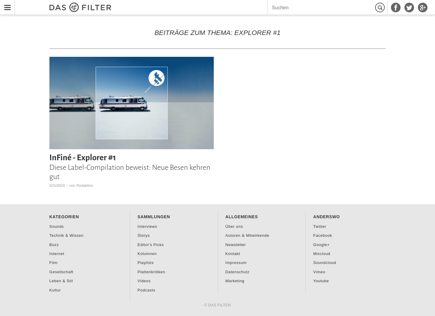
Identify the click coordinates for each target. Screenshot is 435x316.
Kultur (55, 290)
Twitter (319, 226)
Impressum (236, 262)
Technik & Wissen (66, 235)
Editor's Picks (150, 244)
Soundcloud (324, 262)
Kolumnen (147, 253)
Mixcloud (321, 253)
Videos (144, 281)
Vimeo (319, 272)
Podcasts (146, 290)
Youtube (321, 281)
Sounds (57, 186)
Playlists (145, 262)
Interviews (147, 226)
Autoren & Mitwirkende (247, 235)
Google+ (321, 244)
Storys (143, 235)
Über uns (234, 226)
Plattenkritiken (151, 272)
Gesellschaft (61, 272)
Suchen (380, 7)
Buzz (54, 244)
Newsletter (235, 244)
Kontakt (232, 253)
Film (53, 262)
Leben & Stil (61, 281)
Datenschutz (237, 272)
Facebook (322, 235)
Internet (56, 253)
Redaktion (84, 186)
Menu (6, 3)
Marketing (235, 281)
